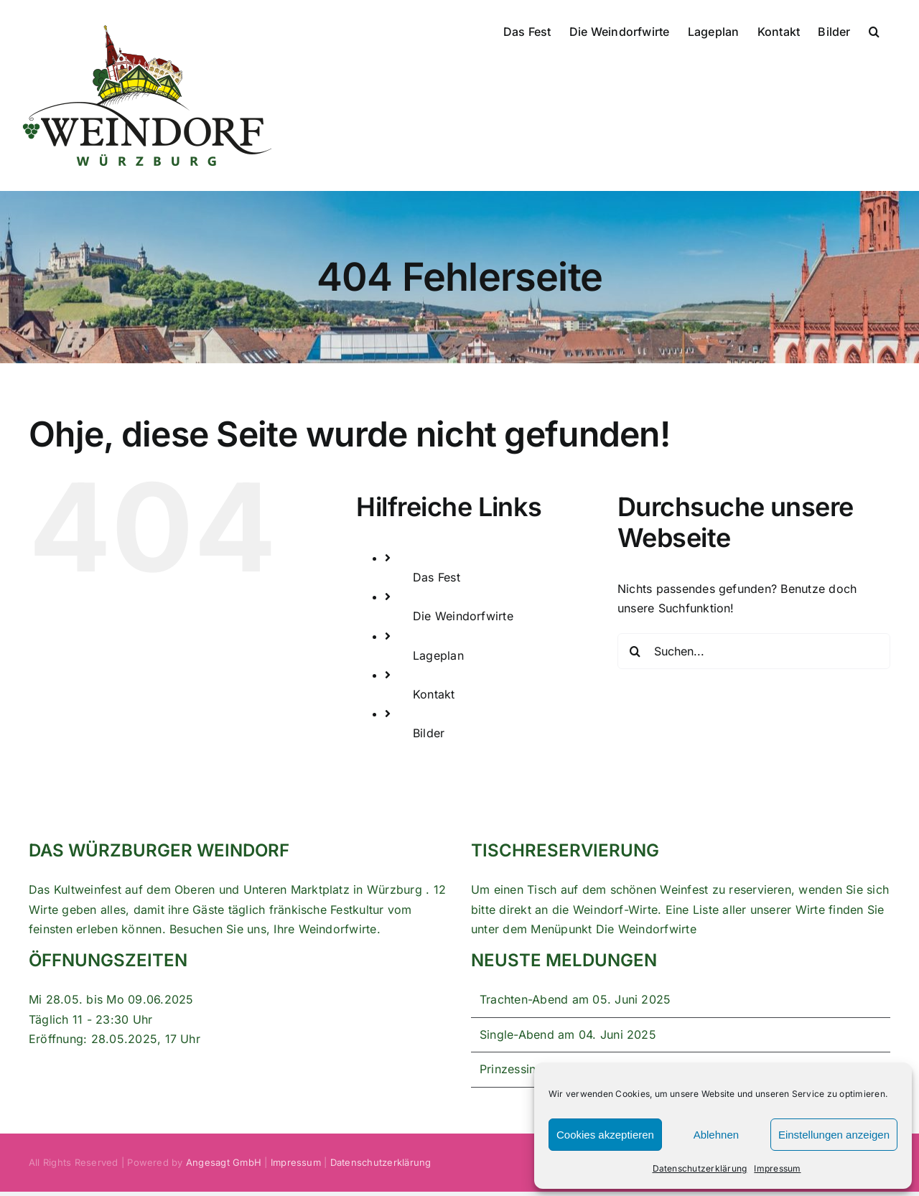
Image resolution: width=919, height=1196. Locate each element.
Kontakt (434, 694)
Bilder (428, 733)
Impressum (777, 1168)
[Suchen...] (753, 651)
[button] (874, 30)
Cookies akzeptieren (605, 1135)
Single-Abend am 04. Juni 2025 (568, 1034)
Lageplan (438, 655)
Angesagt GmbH (223, 1162)
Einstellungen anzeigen (834, 1135)
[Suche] (635, 651)
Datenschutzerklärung (700, 1168)
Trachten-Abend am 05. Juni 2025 (575, 999)
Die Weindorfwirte (463, 616)
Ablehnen (716, 1135)
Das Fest (436, 577)
